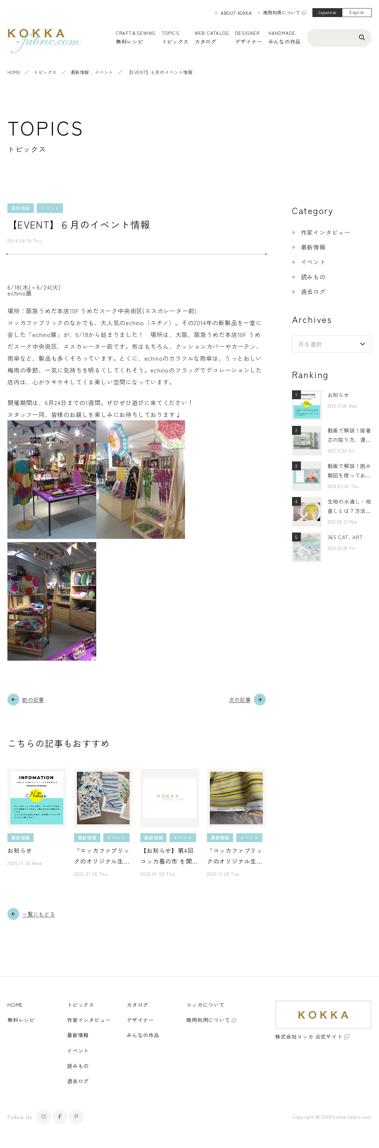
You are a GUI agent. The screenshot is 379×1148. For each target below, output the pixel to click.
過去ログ (313, 291)
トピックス (45, 72)
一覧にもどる (38, 914)
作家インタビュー (326, 232)
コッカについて (205, 1004)
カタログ (206, 41)
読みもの (313, 276)
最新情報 (80, 72)
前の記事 (33, 699)
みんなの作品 (284, 41)
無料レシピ (21, 1020)
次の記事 (240, 699)
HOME (13, 72)
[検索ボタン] (362, 37)
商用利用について (282, 12)
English (356, 12)
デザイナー (248, 41)
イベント (104, 72)
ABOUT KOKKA (236, 13)
